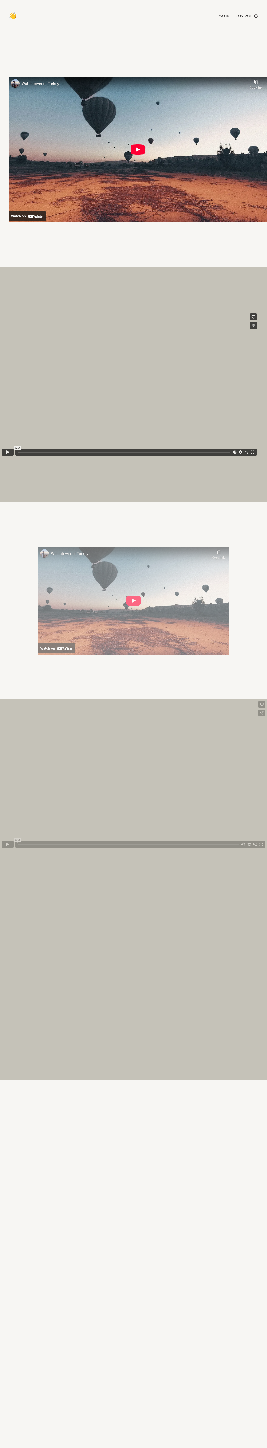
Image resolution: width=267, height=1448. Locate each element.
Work (224, 16)
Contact (244, 16)
